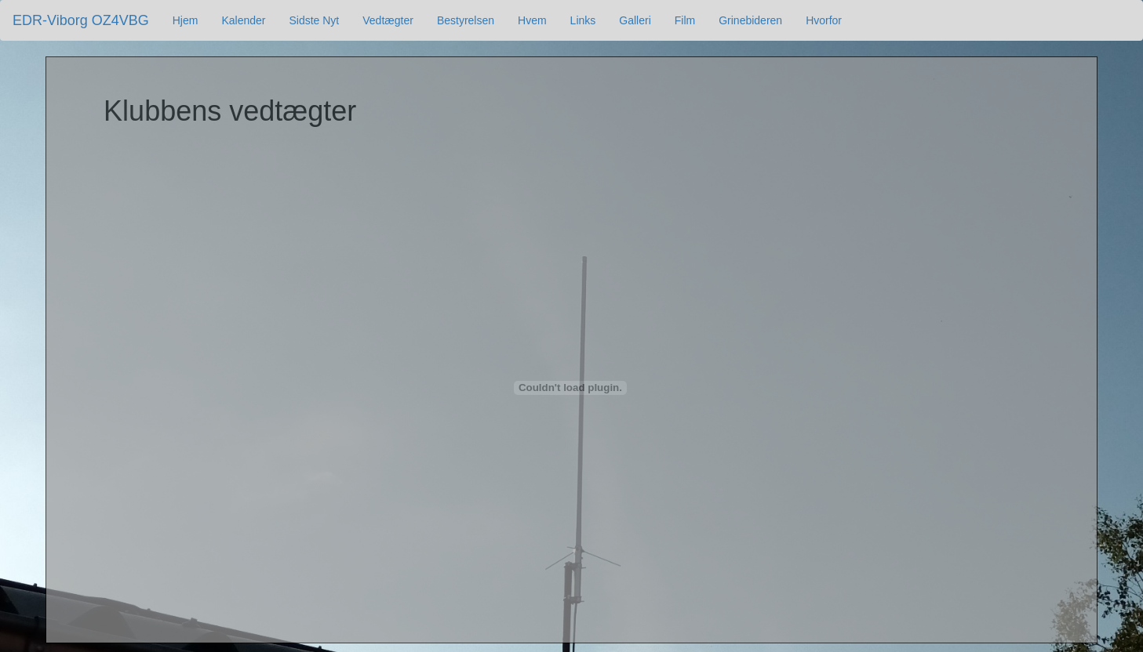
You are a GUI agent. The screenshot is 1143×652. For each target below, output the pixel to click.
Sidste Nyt (314, 20)
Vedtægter (387, 20)
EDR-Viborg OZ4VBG (81, 20)
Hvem (532, 20)
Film (685, 20)
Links (583, 20)
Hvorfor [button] (824, 20)
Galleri (634, 20)
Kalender (243, 20)
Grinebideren (750, 20)
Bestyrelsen (465, 20)
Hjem (185, 20)
